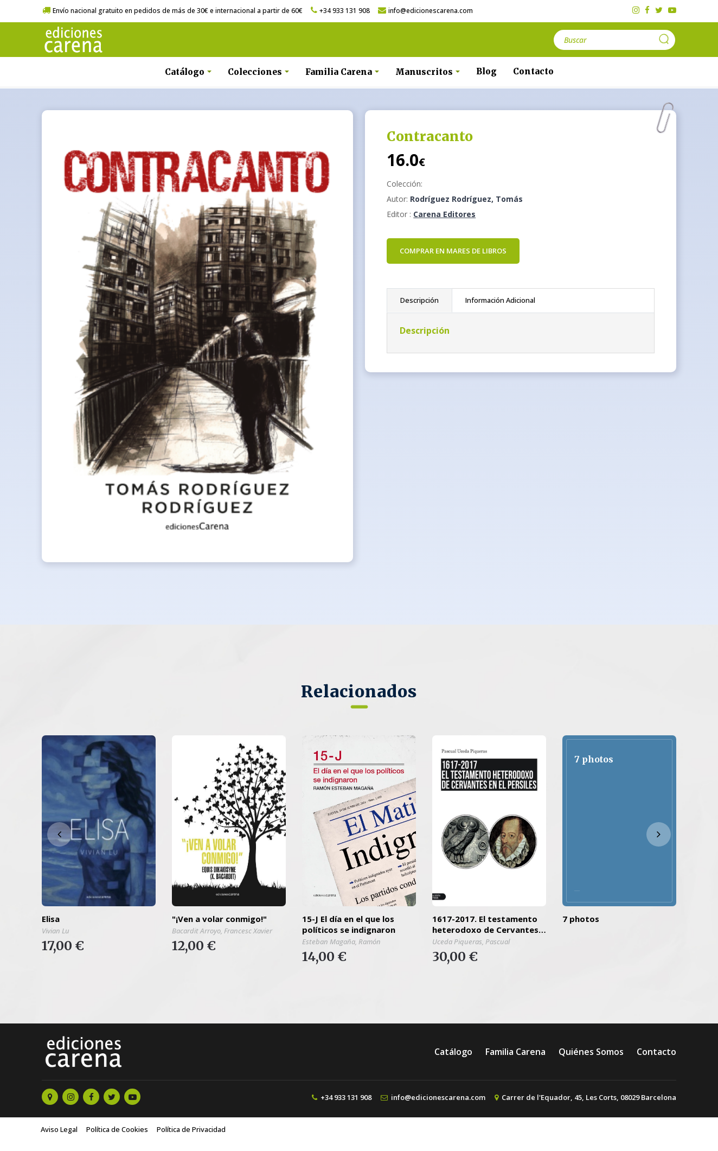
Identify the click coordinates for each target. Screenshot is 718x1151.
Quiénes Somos (591, 1052)
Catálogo (453, 1052)
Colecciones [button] (256, 72)
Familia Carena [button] (339, 72)
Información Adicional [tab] (500, 300)
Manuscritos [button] (425, 72)
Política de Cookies (117, 1129)
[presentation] (59, 834)
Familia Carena (515, 1052)
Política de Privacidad (191, 1129)
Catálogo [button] (186, 72)
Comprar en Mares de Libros (453, 251)
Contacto (533, 71)
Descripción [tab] (419, 300)
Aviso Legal (59, 1129)
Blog (486, 71)
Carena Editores (444, 214)
